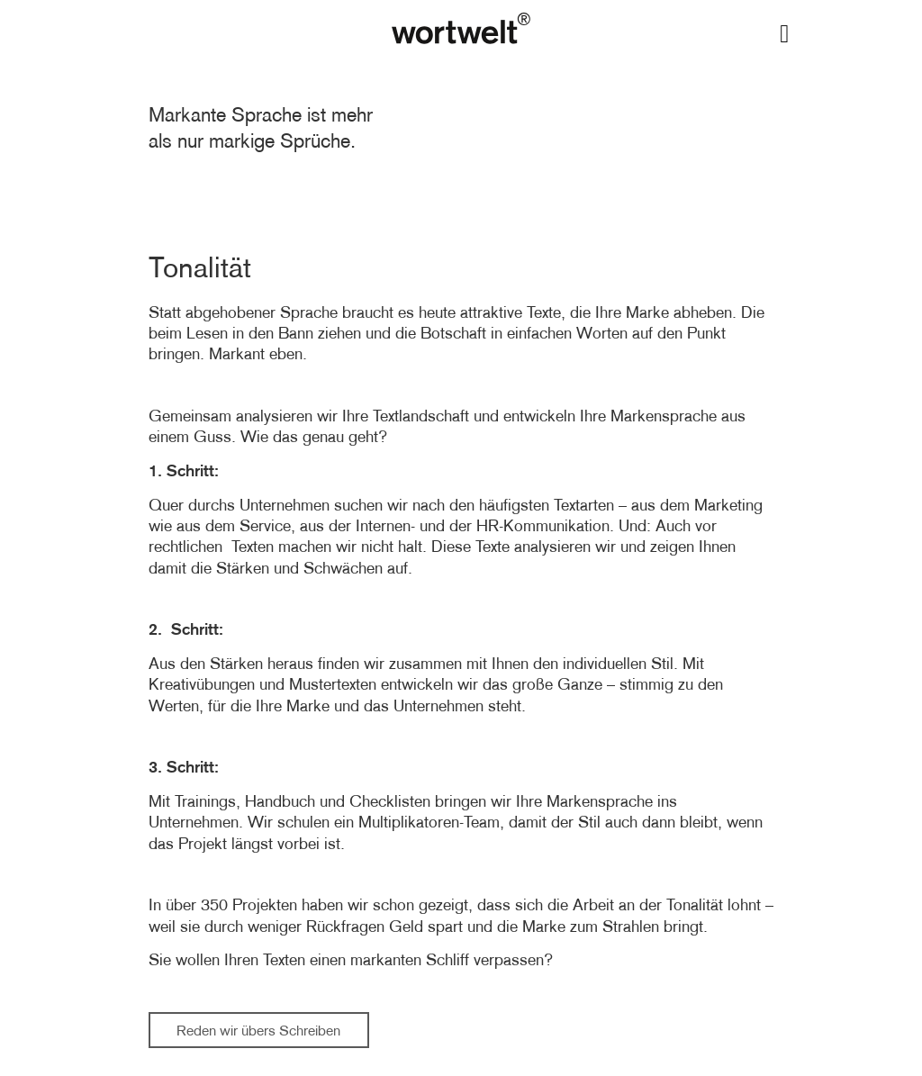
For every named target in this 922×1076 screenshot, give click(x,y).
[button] (784, 34)
